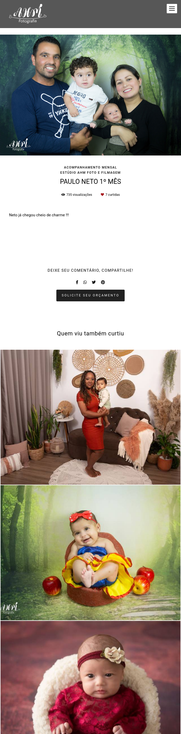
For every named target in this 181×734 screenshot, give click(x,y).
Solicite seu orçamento (90, 295)
